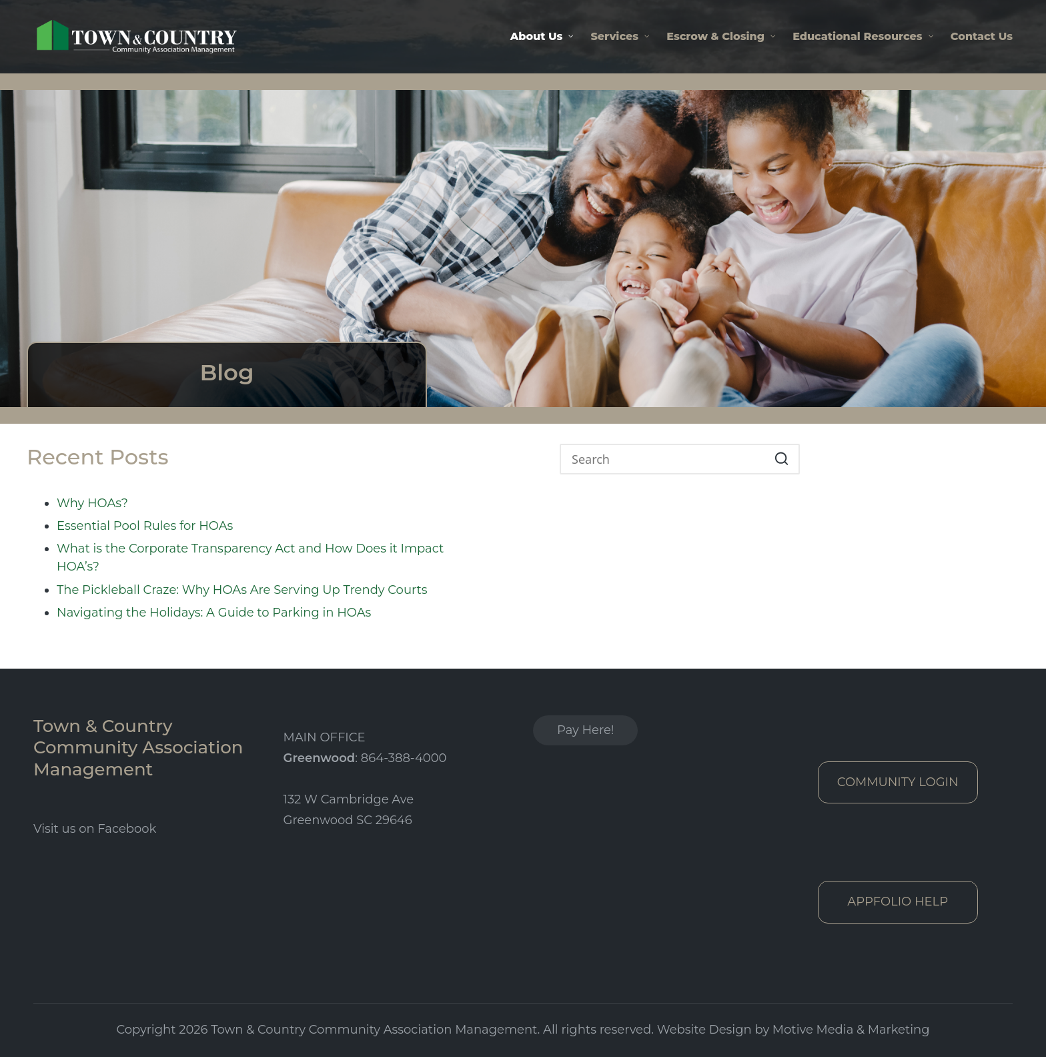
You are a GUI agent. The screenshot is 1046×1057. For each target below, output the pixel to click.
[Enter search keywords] (680, 459)
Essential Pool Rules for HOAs (145, 525)
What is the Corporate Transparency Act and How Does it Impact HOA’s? (250, 557)
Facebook (126, 828)
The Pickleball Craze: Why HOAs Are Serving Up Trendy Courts (242, 590)
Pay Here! (585, 730)
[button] (781, 459)
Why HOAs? (92, 503)
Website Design (704, 1029)
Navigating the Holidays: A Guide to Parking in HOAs (214, 612)
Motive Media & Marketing (851, 1029)
